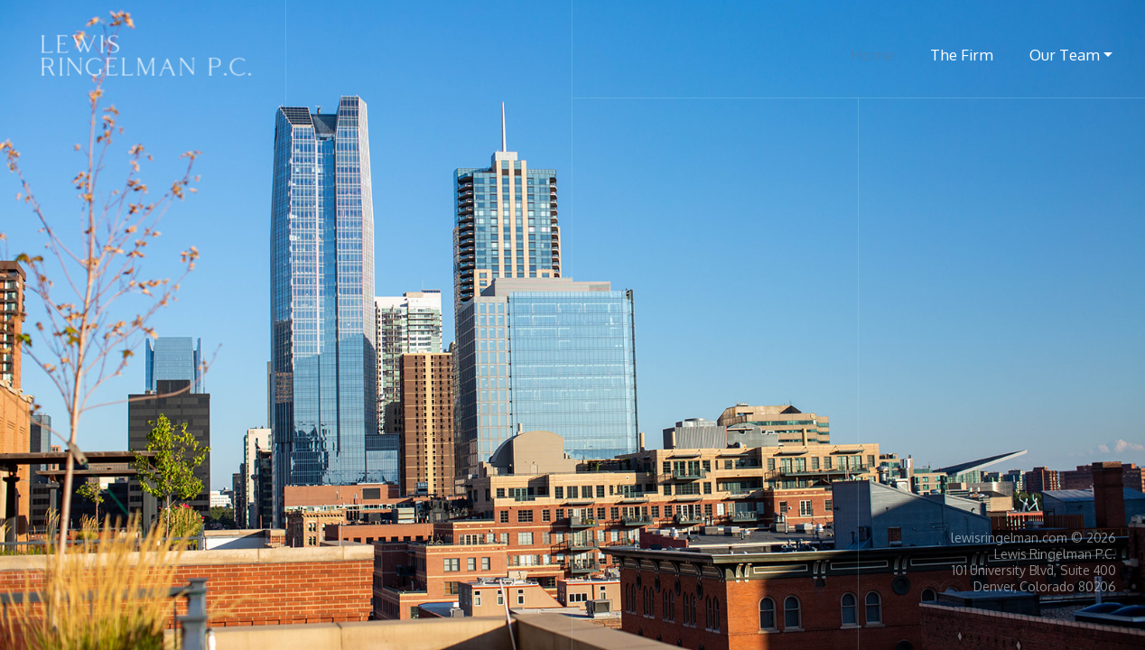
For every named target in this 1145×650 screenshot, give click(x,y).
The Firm (961, 54)
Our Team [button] (1064, 54)
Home (872, 54)
